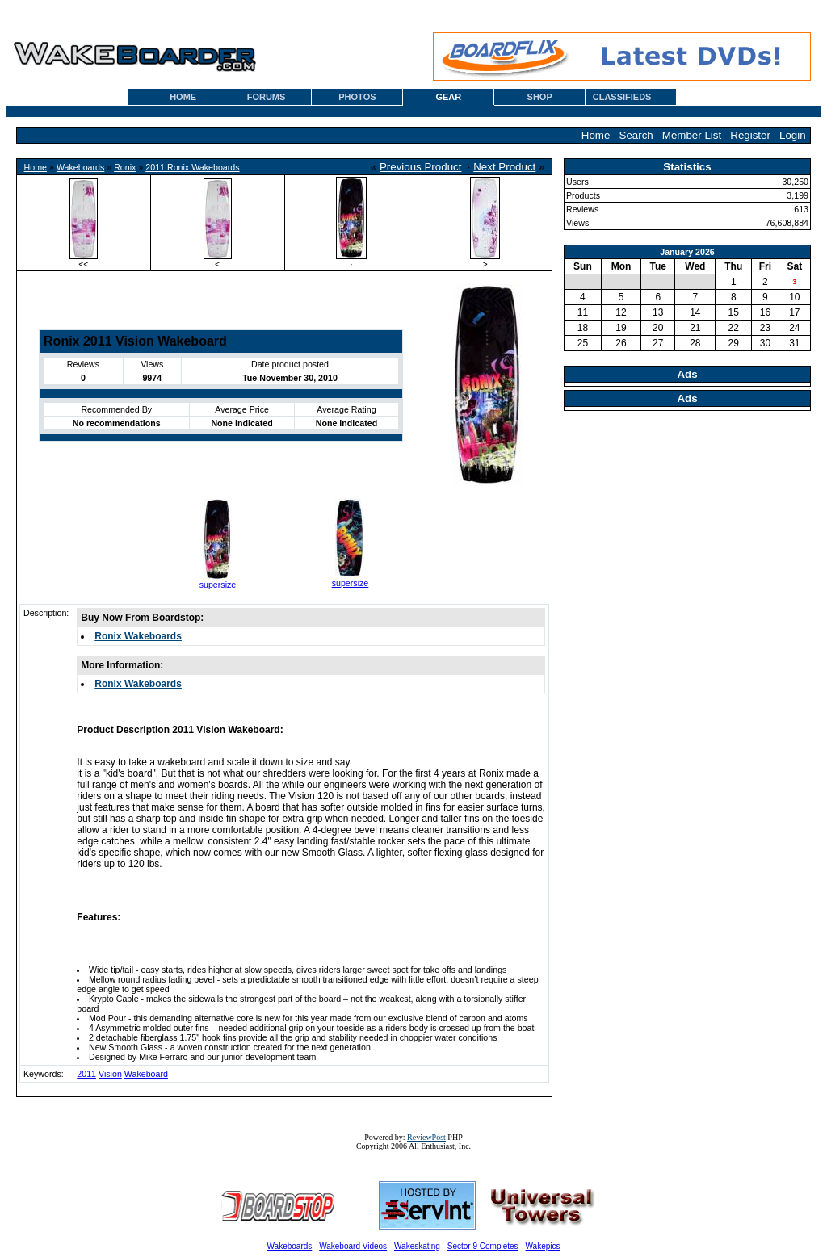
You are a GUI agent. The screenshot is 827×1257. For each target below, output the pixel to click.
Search (636, 135)
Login (792, 135)
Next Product (504, 167)
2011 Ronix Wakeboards (192, 167)
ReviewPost (426, 1137)
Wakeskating (417, 1246)
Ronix (125, 167)
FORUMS (266, 97)
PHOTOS (357, 97)
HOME (183, 97)
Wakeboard (146, 1074)
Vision (110, 1074)
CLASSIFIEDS (622, 97)
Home (596, 135)
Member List (691, 135)
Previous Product (421, 167)
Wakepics (543, 1246)
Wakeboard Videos (353, 1246)
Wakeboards (80, 167)
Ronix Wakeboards (138, 636)
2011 (86, 1074)
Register (750, 135)
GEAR (448, 97)
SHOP (539, 97)
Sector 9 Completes (482, 1246)
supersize (218, 584)
